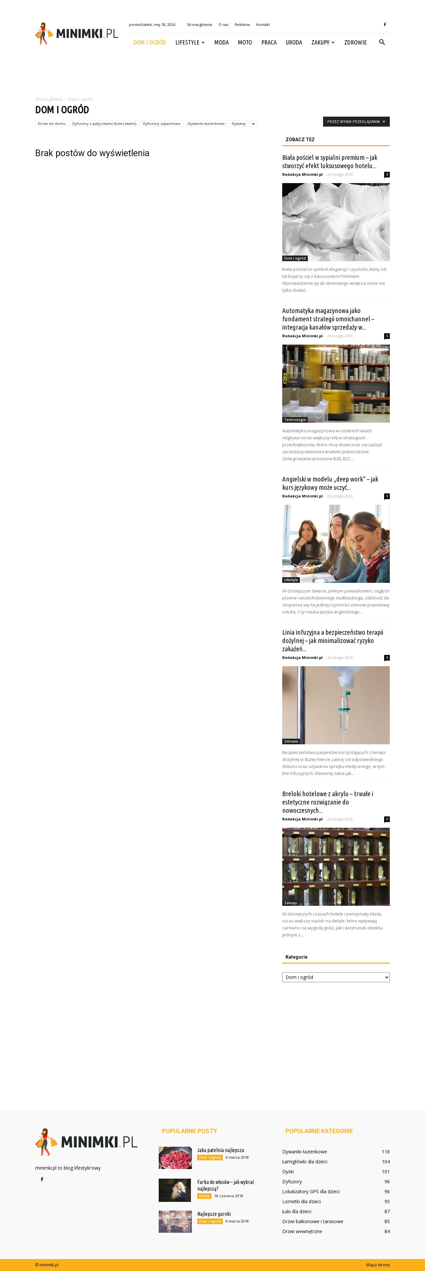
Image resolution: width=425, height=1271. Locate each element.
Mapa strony (378, 1265)
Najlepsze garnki (214, 1214)
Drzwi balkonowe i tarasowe (312, 1221)
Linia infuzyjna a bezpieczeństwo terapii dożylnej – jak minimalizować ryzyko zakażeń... (332, 640)
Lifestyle (190, 42)
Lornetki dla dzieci (301, 1201)
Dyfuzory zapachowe (162, 123)
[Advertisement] (212, 74)
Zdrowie (355, 42)
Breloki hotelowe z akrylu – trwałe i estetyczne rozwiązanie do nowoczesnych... (327, 802)
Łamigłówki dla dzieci (304, 1161)
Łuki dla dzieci (296, 1211)
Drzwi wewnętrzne (302, 1231)
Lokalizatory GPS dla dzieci (311, 1191)
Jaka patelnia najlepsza (220, 1150)
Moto (245, 42)
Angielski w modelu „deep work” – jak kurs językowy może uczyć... (330, 483)
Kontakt (263, 24)
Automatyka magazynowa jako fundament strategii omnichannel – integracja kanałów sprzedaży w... (328, 318)
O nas (223, 24)
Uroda (294, 42)
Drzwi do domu (51, 123)
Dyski (288, 1171)
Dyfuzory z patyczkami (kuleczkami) (104, 123)
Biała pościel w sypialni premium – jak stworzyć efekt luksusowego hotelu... (329, 161)
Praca (269, 42)
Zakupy (323, 42)
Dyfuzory (292, 1181)
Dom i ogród (149, 42)
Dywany (239, 123)
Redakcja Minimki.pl (302, 174)
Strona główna (199, 24)
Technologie (295, 419)
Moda (221, 42)
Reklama (242, 24)
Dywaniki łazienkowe (206, 123)
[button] (382, 43)
